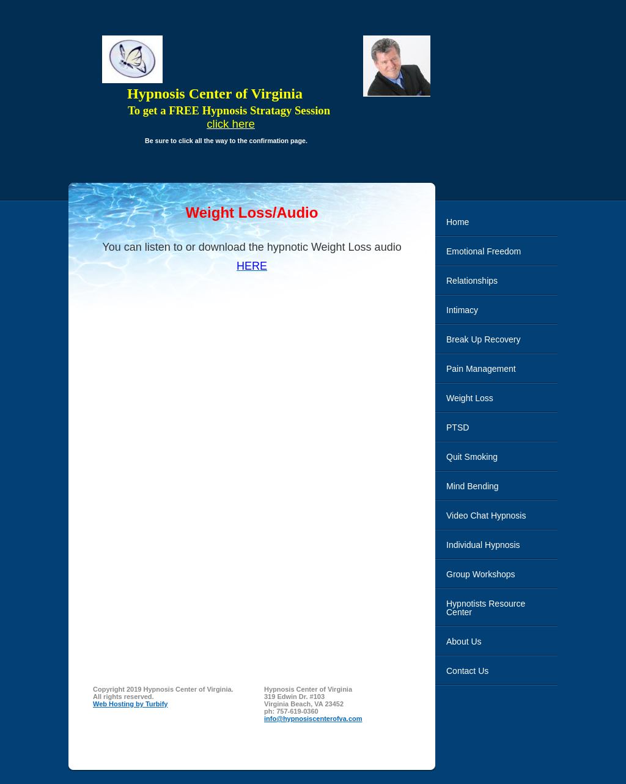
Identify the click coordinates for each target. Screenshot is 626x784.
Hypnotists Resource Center (485, 608)
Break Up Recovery (483, 339)
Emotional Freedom (483, 251)
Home (457, 222)
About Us (464, 641)
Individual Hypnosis (483, 545)
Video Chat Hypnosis (486, 515)
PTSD (457, 427)
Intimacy (462, 310)
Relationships (472, 281)
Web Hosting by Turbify (130, 704)
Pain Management (481, 369)
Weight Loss (469, 398)
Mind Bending (472, 486)
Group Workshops (480, 574)
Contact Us (467, 671)
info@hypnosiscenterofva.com (313, 718)
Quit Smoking (472, 457)
